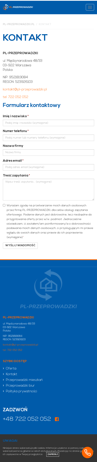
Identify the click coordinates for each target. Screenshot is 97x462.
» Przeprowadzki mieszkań (23, 380)
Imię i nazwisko (16, 116)
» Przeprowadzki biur (19, 385)
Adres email (13, 160)
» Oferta (9, 368)
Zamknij (52, 454)
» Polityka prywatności (20, 391)
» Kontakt (10, 374)
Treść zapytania (16, 175)
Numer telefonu (16, 131)
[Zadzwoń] (87, 452)
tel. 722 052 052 (15, 97)
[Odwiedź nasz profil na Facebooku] (57, 419)
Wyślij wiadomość (20, 245)
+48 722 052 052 (27, 419)
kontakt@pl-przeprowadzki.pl (25, 89)
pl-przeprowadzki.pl (19, 24)
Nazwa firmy (13, 146)
